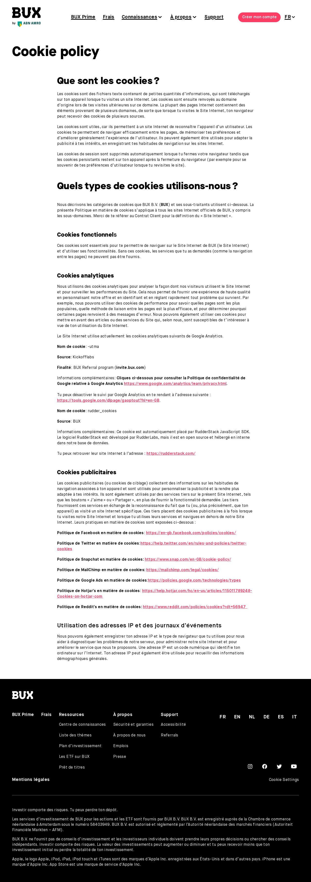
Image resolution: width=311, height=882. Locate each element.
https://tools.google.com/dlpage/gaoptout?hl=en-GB (108, 401)
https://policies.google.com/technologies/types (194, 581)
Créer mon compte (259, 17)
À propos (180, 17)
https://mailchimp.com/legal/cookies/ (182, 570)
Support (214, 17)
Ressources (71, 715)
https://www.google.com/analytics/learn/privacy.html (175, 384)
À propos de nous (129, 735)
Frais (108, 17)
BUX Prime (83, 17)
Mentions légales (31, 780)
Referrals (169, 735)
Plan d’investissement (80, 746)
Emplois (121, 746)
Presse (119, 757)
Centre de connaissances (82, 725)
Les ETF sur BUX (74, 757)
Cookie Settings (284, 780)
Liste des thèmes (75, 735)
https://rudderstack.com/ (171, 454)
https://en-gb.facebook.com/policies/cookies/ (191, 533)
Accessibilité (173, 725)
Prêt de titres (72, 768)
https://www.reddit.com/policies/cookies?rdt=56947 (195, 607)
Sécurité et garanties (133, 725)
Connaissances (139, 17)
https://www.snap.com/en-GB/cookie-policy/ (188, 560)
